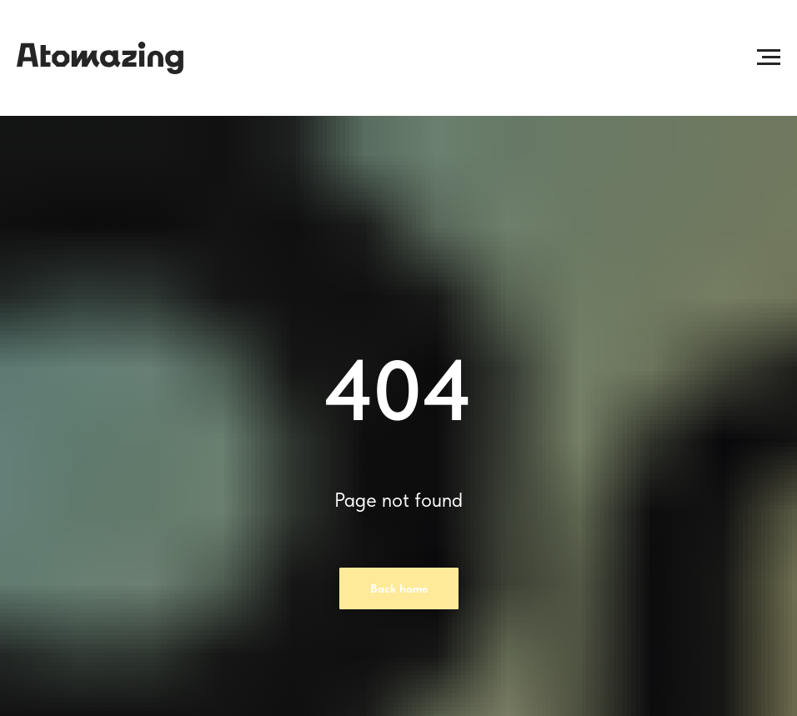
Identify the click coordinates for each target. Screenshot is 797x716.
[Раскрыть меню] (768, 57)
